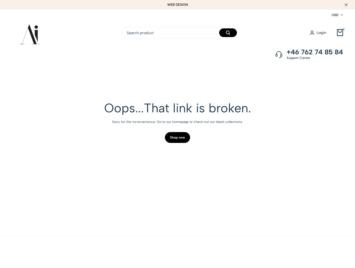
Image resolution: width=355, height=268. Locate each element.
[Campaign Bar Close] (346, 5)
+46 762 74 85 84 (315, 52)
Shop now (177, 139)
